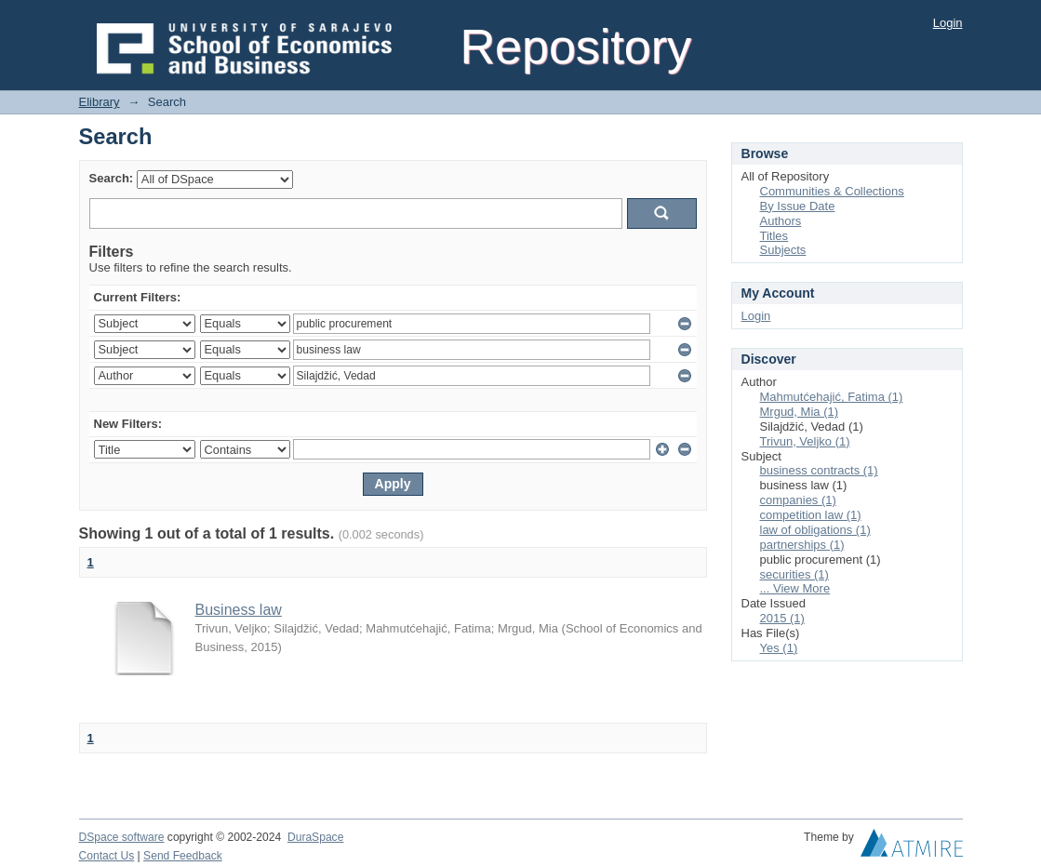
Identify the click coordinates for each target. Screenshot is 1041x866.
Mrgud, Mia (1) (799, 412)
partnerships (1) (802, 545)
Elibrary (99, 102)
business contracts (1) (819, 470)
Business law (238, 610)
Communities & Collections (832, 191)
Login (948, 23)
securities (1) (794, 574)
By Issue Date (797, 206)
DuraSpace (315, 837)
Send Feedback (182, 855)
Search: (111, 178)
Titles (774, 236)
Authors (781, 221)
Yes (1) (779, 648)
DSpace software (122, 837)
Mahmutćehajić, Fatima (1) (831, 397)
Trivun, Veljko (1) (805, 441)
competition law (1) (810, 515)
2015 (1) (782, 618)
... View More (795, 588)
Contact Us (107, 855)
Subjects (783, 250)
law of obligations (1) (815, 530)
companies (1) (798, 500)
